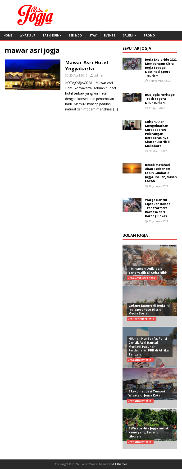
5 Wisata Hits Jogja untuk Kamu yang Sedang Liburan (148, 432)
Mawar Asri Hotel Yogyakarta (86, 65)
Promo (149, 35)
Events (109, 35)
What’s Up (28, 35)
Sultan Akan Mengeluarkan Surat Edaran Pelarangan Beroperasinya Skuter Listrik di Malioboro (158, 133)
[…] (115, 109)
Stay (93, 35)
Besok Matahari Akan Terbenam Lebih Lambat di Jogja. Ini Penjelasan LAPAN (161, 173)
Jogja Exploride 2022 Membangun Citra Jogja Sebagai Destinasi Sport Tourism (160, 67)
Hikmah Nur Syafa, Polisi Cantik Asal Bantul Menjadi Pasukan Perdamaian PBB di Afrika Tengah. (148, 346)
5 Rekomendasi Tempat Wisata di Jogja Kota (146, 393)
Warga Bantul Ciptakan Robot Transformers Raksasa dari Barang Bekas (157, 208)
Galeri (128, 35)
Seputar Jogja (137, 48)
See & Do (75, 35)
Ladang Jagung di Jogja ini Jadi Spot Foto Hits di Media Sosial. (149, 309)
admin (98, 75)
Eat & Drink (52, 35)
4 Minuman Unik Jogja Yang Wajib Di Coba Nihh (147, 270)
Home (8, 35)
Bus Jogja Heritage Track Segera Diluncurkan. (160, 98)
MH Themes (119, 464)
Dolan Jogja (135, 235)
